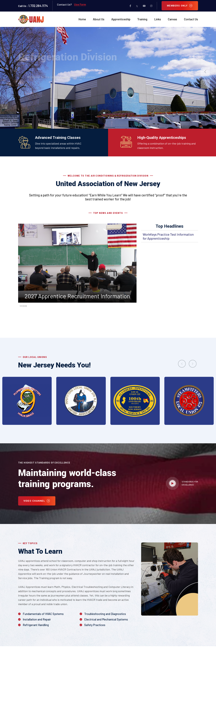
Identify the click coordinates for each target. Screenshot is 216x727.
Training (142, 19)
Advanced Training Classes (58, 137)
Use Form (80, 4)
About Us (98, 19)
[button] (205, 71)
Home (82, 19)
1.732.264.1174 (38, 6)
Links (157, 19)
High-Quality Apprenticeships (161, 137)
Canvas (172, 19)
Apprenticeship (120, 19)
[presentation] (182, 364)
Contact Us (191, 19)
